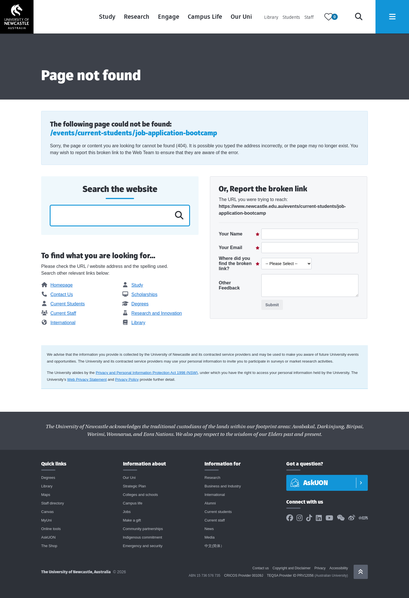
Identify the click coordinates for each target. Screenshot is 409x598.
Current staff (214, 520)
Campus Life (204, 17)
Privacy (319, 568)
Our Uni (240, 17)
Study (106, 17)
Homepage (57, 285)
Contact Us (57, 294)
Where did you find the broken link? (235, 263)
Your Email (230, 247)
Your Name (230, 233)
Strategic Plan (134, 486)
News (209, 529)
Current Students (63, 303)
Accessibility (338, 568)
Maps (45, 495)
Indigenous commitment (142, 537)
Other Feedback (229, 285)
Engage (167, 17)
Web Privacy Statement (87, 379)
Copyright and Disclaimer (292, 568)
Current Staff (58, 313)
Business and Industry (222, 486)
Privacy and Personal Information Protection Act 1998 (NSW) (147, 373)
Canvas (47, 512)
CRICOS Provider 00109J (243, 576)
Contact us (261, 568)
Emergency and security (142, 546)
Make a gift (132, 520)
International (58, 322)
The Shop (49, 546)
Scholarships (139, 294)
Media (209, 537)
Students (290, 17)
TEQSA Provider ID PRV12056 (290, 576)
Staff (307, 17)
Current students (218, 512)
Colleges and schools (140, 495)
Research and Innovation (152, 313)
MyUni (46, 520)
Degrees (135, 303)
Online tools (51, 529)
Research (135, 17)
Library (270, 17)
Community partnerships (143, 529)
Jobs (127, 512)
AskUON (48, 537)
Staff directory (52, 503)
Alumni (210, 503)
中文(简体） (214, 546)
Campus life (133, 503)
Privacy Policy (127, 379)
